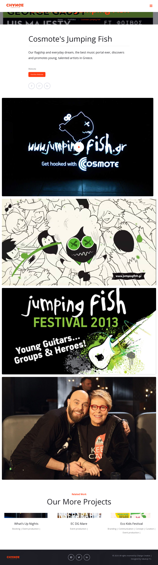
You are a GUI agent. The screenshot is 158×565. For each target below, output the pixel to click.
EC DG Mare (79, 523)
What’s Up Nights (26, 523)
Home (60, 19)
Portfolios (72, 19)
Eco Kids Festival (131, 523)
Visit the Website (37, 74)
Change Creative (143, 555)
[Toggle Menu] (151, 6)
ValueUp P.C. (146, 559)
